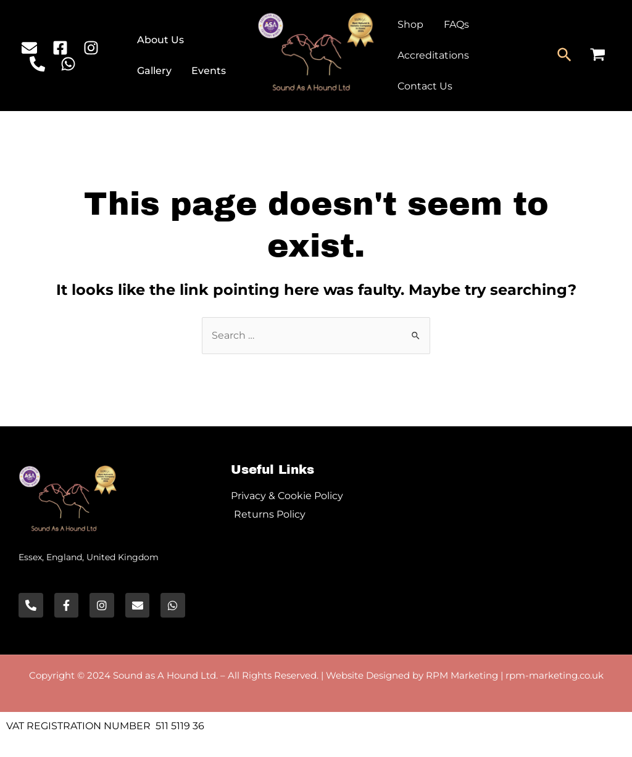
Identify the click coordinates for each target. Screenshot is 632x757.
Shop (410, 24)
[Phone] (37, 64)
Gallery (155, 71)
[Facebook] (60, 48)
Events (208, 71)
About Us (161, 40)
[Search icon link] (565, 55)
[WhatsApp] (68, 64)
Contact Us (424, 86)
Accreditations (432, 55)
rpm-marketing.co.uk (554, 675)
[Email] (29, 48)
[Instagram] (91, 48)
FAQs (455, 24)
